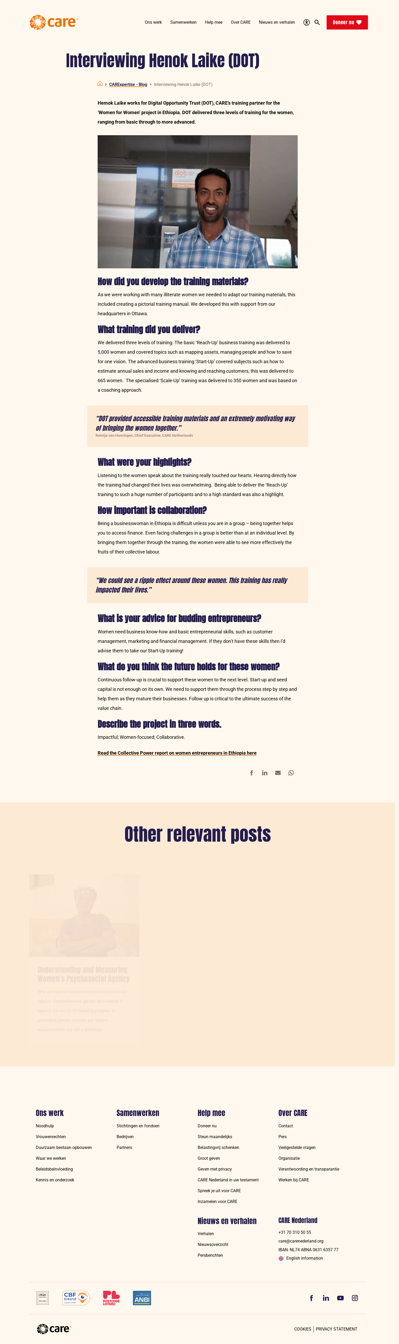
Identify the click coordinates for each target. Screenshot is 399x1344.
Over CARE (292, 1113)
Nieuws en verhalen (227, 1221)
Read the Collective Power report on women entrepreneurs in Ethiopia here (177, 753)
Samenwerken (138, 1113)
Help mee (211, 1113)
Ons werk (50, 1113)
